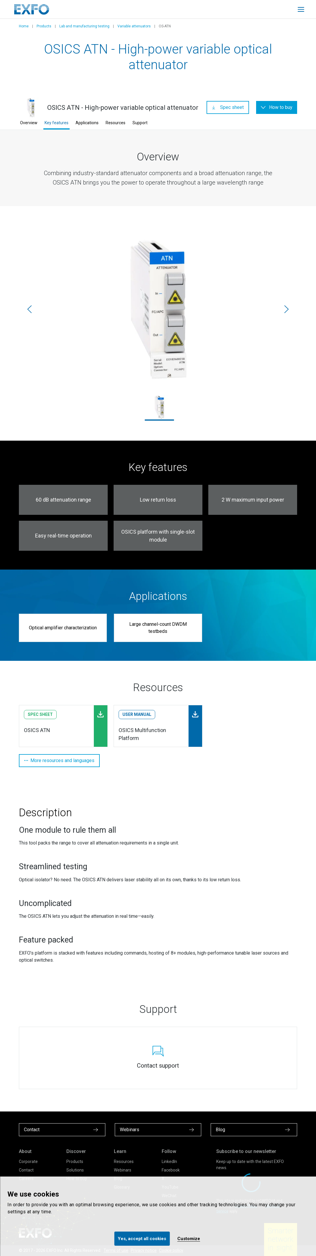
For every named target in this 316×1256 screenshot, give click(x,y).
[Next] (286, 309)
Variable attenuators (134, 26)
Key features (56, 122)
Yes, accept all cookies (142, 1238)
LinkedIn (169, 1161)
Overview (28, 122)
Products (44, 26)
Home (24, 26)
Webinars (122, 1170)
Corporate (28, 1161)
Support (140, 122)
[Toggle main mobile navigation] (301, 9)
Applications (87, 122)
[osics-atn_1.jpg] (158, 309)
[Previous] (29, 309)
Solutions (75, 1170)
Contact (26, 1170)
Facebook (171, 1170)
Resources (115, 122)
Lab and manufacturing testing (84, 26)
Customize (188, 1238)
